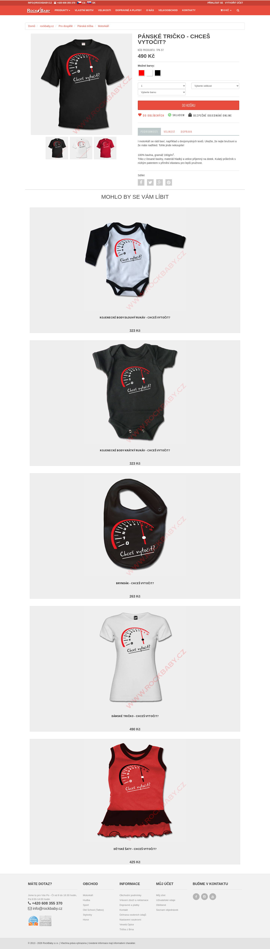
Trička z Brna (127, 929)
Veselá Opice (127, 924)
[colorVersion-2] (81, 148)
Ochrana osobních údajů (133, 914)
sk (93, 3)
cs (83, 3)
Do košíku (188, 105)
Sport (86, 905)
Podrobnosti (149, 131)
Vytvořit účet (234, 3)
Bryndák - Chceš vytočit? (135, 583)
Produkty (62, 10)
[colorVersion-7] (57, 148)
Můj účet (160, 895)
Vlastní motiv (84, 10)
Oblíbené (161, 905)
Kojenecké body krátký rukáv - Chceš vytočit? (135, 450)
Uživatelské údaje (165, 900)
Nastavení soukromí (130, 919)
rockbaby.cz (47, 26)
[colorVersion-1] (105, 148)
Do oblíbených (151, 115)
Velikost (169, 131)
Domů (31, 26)
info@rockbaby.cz (45, 908)
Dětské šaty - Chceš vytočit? (135, 849)
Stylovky (87, 914)
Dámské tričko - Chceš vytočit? (135, 716)
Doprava (186, 131)
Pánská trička (85, 26)
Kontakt (124, 909)
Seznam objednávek (167, 909)
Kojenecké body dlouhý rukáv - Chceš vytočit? (135, 317)
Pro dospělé (66, 26)
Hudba (86, 900)
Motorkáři (103, 26)
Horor (86, 919)
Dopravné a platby (130, 905)
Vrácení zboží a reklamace (134, 900)
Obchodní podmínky (130, 895)
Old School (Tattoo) (93, 909)
